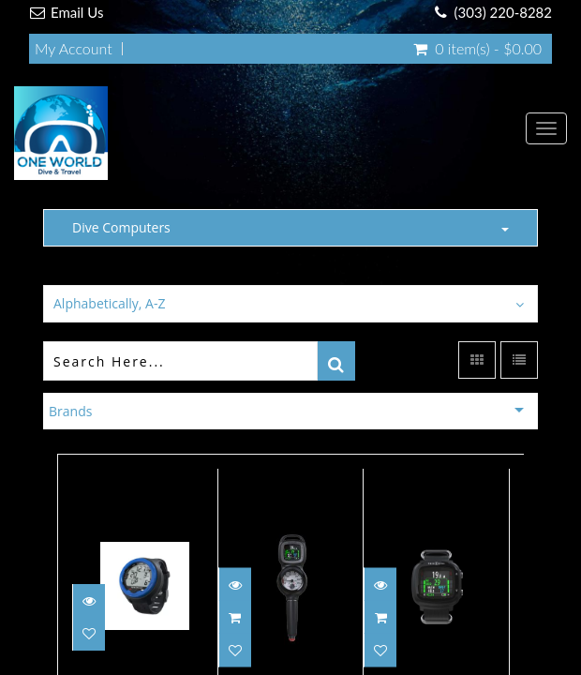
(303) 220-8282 (503, 12)
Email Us (77, 12)
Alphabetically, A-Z (109, 303)
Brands (70, 411)
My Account (73, 48)
